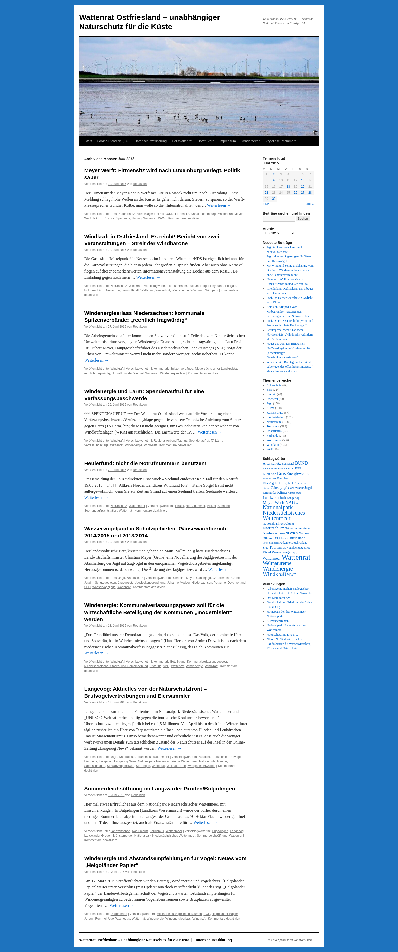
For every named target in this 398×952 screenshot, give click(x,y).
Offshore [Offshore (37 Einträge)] (268, 538)
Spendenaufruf (199, 440)
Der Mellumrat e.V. (278, 598)
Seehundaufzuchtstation (100, 510)
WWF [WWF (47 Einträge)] (291, 575)
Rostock (109, 218)
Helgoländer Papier (225, 914)
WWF (162, 218)
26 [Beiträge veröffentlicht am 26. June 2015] (295, 192)
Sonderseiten (251, 141)
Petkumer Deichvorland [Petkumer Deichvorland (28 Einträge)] (293, 542)
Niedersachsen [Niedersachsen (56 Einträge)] (274, 533)
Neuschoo (113, 290)
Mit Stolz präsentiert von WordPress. (290, 940)
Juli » (310, 204)
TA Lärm (216, 440)
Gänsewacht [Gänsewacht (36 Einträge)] (296, 488)
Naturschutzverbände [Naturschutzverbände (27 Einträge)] (297, 528)
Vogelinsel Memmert (280, 141)
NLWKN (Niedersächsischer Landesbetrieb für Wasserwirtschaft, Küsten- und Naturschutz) (289, 643)
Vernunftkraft (130, 290)
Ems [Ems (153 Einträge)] (281, 473)
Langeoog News (125, 761)
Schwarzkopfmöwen (120, 766)
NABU (97, 218)
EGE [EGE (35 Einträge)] (298, 468)
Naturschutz (126, 214)
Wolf (270, 449)
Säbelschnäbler (94, 766)
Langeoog (105, 761)
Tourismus (144, 757)
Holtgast (230, 286)
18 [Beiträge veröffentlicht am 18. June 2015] (288, 186)
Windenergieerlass (172, 373)
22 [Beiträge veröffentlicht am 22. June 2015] (266, 192)
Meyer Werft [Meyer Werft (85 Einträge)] (274, 502)
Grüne (235, 578)
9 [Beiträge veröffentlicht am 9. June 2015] (274, 180)
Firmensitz (182, 214)
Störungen (143, 766)
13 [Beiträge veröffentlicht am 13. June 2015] (302, 180)
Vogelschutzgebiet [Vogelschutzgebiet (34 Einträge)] (298, 547)
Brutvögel (234, 757)
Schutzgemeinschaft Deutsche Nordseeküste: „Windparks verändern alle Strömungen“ (290, 334)
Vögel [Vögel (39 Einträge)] (267, 552)
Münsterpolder (123, 835)
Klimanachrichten (278, 621)
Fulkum (194, 286)
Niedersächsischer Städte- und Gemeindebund (116, 666)
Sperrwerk (123, 218)
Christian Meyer (183, 578)
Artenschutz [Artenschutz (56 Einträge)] (272, 463)
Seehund (223, 506)
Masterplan (225, 214)
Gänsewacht (221, 578)
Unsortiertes (119, 914)
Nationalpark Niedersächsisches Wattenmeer (164, 835)
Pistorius (155, 666)
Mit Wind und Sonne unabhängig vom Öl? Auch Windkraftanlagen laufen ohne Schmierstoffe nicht (290, 270)
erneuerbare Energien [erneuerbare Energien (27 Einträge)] (275, 478)
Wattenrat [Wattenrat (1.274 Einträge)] (295, 557)
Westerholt (163, 290)
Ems (114, 214)
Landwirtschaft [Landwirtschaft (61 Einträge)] (274, 498)
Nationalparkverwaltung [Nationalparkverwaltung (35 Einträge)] (278, 523)
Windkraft (135, 286)
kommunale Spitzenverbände (173, 368)
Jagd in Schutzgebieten (100, 582)
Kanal (195, 214)
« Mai (266, 204)
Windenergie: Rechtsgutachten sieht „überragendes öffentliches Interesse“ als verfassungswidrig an (290, 366)
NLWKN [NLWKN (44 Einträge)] (292, 533)
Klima (270, 408)
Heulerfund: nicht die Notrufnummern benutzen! (145, 463)
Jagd (121, 578)
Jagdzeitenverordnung (150, 582)
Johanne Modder (178, 582)
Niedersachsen (202, 582)
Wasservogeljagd (104, 587)
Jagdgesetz (125, 582)
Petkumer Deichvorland (230, 582)
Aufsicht (204, 757)
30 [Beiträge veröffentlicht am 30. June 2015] (273, 199)
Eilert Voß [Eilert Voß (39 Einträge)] (269, 474)
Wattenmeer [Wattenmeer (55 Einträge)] (272, 558)
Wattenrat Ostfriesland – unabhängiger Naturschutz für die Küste (134, 940)
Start (88, 141)
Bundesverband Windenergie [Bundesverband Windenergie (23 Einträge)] (278, 468)
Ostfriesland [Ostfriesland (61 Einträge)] (296, 538)
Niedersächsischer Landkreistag (216, 368)
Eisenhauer (179, 286)
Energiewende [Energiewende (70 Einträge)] (298, 473)
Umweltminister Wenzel (128, 373)
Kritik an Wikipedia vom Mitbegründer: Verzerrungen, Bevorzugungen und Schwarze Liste (289, 311)
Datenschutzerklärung (151, 141)
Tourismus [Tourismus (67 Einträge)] (277, 547)
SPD (87, 587)
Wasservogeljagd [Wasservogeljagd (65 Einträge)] (285, 552)
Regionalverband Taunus (170, 440)
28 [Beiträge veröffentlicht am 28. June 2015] (310, 192)
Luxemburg (208, 214)
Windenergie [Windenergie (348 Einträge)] (278, 568)
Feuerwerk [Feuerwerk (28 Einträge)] (300, 483)
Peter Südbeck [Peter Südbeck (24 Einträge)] (271, 542)
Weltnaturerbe (176, 766)
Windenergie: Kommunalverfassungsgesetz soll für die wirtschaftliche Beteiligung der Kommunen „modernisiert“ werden (158, 612)
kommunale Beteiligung (169, 661)
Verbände (272, 435)
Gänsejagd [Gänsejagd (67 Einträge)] (279, 487)
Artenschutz (274, 385)
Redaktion (140, 184)
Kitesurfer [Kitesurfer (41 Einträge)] (270, 492)
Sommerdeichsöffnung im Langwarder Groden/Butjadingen (159, 789)
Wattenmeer (137, 506)
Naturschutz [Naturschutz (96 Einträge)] (273, 528)
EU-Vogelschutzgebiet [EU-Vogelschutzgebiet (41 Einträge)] (278, 483)
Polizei (211, 506)
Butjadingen (220, 831)
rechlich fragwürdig (97, 373)
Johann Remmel (95, 918)
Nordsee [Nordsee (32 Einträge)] (304, 533)
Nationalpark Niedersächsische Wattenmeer (167, 761)
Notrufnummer (195, 506)
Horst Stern (206, 141)
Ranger (222, 761)
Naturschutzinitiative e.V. (282, 634)
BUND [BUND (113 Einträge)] (301, 463)
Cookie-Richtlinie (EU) (113, 141)
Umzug (137, 218)
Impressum (228, 141)
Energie (271, 394)
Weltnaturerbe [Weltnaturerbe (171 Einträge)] (277, 563)
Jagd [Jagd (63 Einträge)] (308, 487)
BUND (169, 214)
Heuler (179, 506)
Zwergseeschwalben (201, 766)
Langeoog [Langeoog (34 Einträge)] (293, 498)
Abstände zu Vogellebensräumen (179, 914)
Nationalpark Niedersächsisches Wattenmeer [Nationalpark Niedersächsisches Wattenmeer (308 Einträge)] (284, 512)
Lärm (100, 290)
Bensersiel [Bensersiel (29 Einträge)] (288, 463)
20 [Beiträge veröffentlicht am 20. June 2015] (302, 186)
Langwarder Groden (98, 835)
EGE (206, 914)
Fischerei (272, 399)
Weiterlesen (219, 205)
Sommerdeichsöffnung (212, 835)
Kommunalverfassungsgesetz (207, 661)
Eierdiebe (90, 761)
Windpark (211, 290)
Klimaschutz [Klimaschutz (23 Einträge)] (294, 492)
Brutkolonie (219, 757)
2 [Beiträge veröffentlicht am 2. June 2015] (274, 174)
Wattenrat (150, 218)
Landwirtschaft (120, 831)
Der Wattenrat (182, 141)
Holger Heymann (211, 286)
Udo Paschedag (119, 918)
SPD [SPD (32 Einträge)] (265, 547)
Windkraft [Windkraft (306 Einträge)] (274, 574)
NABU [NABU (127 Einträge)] (292, 502)
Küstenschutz (275, 412)
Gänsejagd (203, 578)
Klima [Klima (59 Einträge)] (282, 492)
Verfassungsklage (96, 445)
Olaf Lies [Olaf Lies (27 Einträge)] (280, 538)
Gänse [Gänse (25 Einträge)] (266, 487)
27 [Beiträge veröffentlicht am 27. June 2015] (302, 192)
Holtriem (90, 290)
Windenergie (180, 290)
